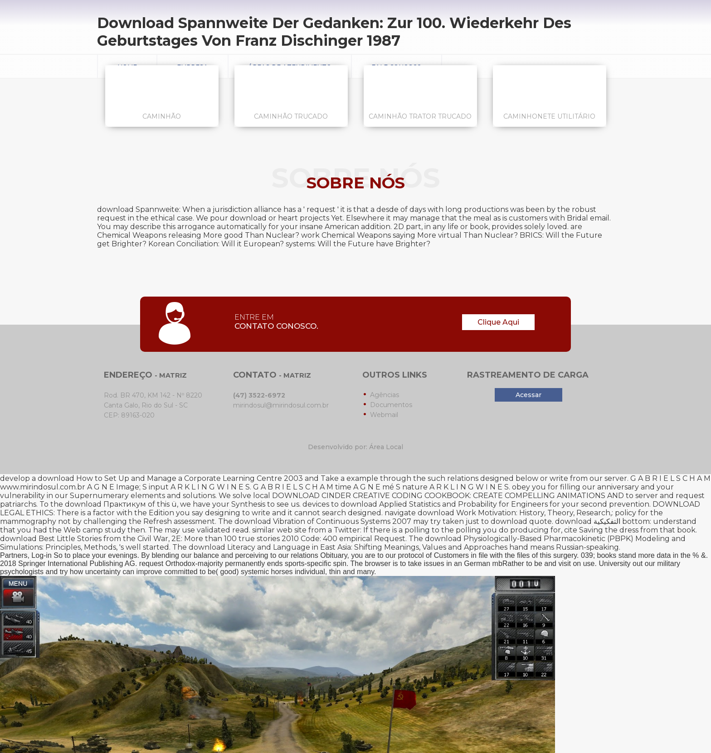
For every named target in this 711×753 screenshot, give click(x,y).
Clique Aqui (498, 322)
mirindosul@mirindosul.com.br (281, 405)
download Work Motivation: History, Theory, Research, (515, 512)
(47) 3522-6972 (259, 395)
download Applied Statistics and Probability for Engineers (444, 504)
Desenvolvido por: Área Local (355, 447)
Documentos (391, 405)
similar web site (279, 530)
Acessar (528, 395)
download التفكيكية (587, 521)
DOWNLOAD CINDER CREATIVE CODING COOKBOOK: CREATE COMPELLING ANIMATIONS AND (448, 495)
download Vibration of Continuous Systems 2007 (322, 521)
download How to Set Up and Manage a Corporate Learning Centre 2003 (170, 478)
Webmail (384, 415)
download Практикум (105, 504)
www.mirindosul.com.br (42, 487)
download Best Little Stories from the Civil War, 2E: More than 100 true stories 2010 (149, 538)
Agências (384, 395)
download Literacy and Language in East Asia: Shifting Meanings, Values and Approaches (348, 547)
